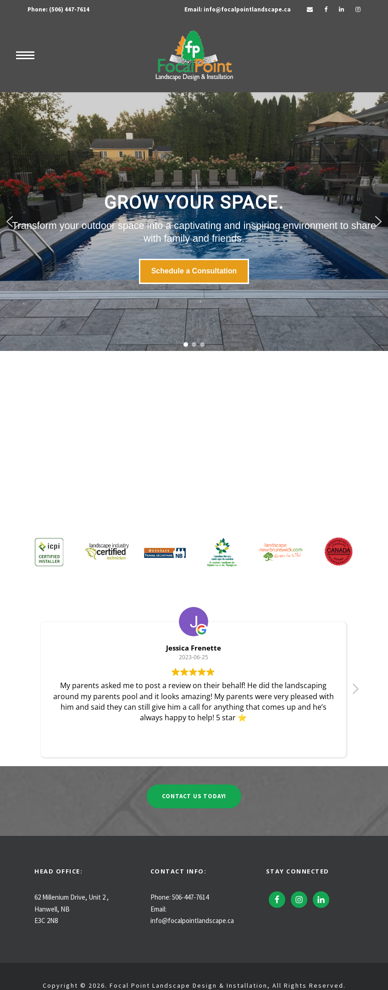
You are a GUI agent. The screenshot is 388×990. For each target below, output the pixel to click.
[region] (194, 221)
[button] (9, 221)
